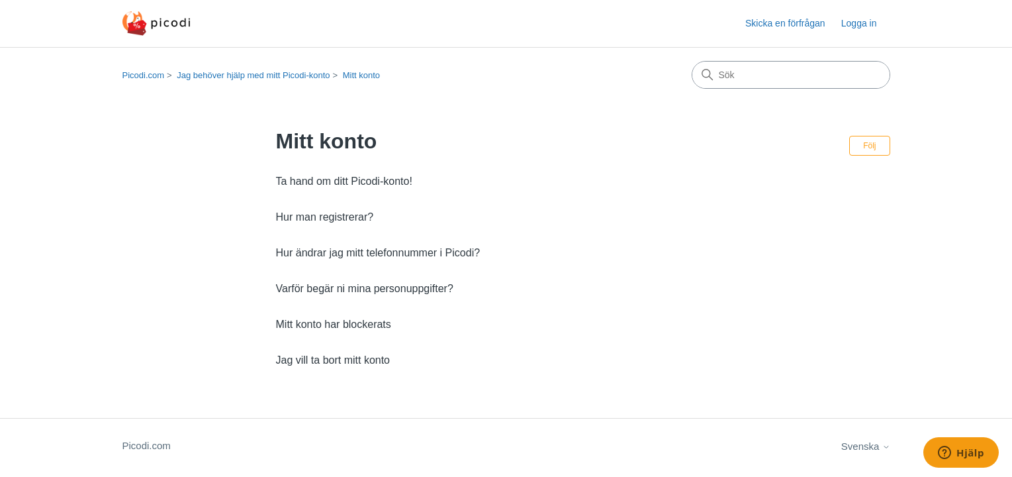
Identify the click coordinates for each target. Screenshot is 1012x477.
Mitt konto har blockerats (333, 324)
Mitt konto (361, 75)
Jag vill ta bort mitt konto (333, 360)
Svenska (865, 446)
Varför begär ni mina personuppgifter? (364, 288)
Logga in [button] (859, 23)
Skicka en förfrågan (785, 23)
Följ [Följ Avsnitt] (869, 145)
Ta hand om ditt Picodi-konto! (344, 181)
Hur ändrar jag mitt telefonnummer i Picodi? (378, 252)
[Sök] (791, 75)
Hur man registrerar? (325, 217)
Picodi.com (143, 75)
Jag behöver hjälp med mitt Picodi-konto (253, 75)
